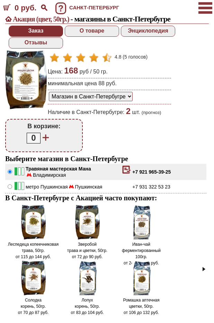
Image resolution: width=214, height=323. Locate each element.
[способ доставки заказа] (91, 96)
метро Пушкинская (47, 187)
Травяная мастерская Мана (58, 169)
